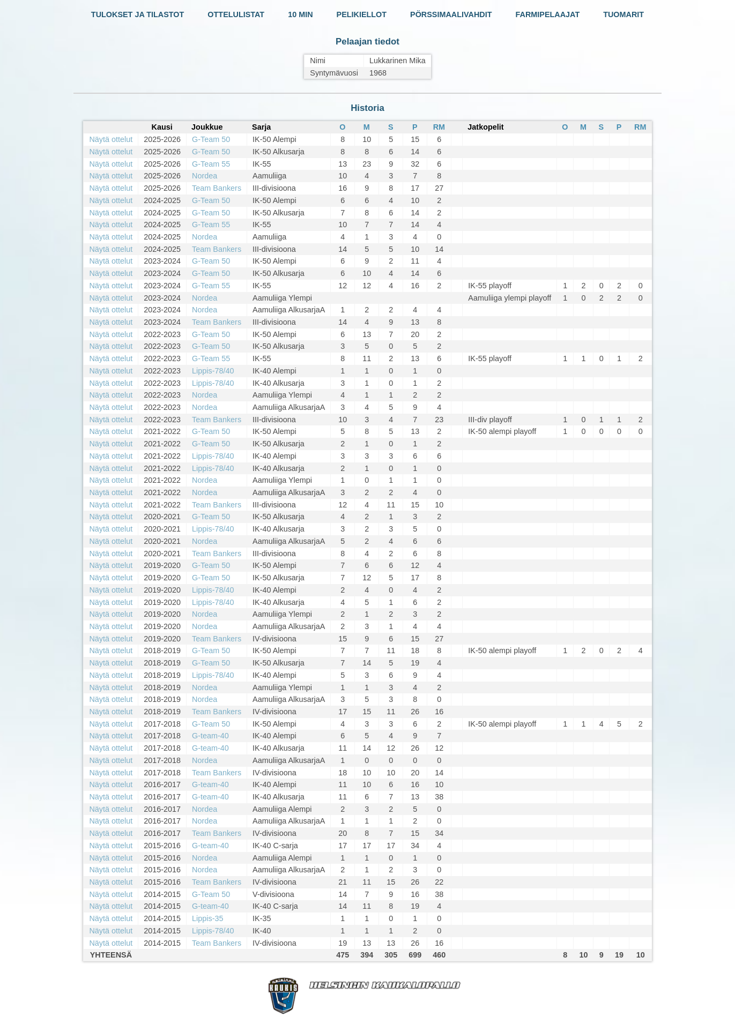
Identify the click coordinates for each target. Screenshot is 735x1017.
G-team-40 (210, 735)
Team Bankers (216, 188)
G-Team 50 (211, 139)
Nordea (204, 175)
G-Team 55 (211, 164)
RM (439, 127)
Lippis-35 (207, 918)
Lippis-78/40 (213, 371)
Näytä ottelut (110, 139)
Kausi (162, 127)
